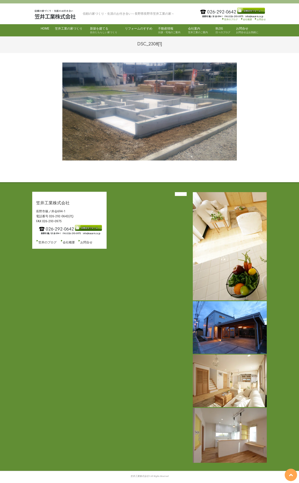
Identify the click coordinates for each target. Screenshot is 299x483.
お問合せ (261, 19)
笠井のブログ (230, 19)
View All (181, 194)
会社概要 (246, 19)
